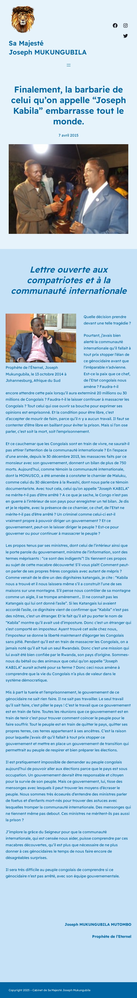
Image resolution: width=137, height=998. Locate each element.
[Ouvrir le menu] (68, 65)
